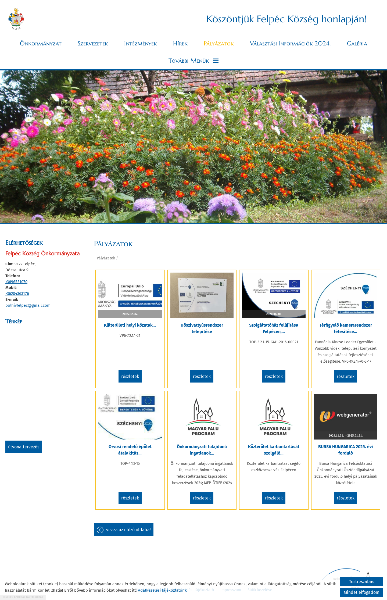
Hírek (180, 43)
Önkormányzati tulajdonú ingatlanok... (202, 450)
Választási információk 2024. (290, 43)
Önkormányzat (41, 43)
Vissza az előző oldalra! (128, 529)
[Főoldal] (16, 19)
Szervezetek (93, 43)
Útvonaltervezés (23, 446)
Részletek (130, 376)
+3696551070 (16, 281)
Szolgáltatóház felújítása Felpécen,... (273, 328)
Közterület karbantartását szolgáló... (273, 450)
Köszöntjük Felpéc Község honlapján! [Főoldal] (286, 19)
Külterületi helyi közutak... (130, 325)
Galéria (357, 43)
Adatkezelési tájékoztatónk (162, 590)
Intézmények (140, 43)
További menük (193, 60)
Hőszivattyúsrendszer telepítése (202, 328)
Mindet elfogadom (361, 592)
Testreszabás (361, 581)
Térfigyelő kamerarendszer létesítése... (345, 328)
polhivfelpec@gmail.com (28, 305)
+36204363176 (17, 293)
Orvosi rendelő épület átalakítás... (130, 450)
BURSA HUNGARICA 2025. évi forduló (345, 450)
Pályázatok (219, 43)
